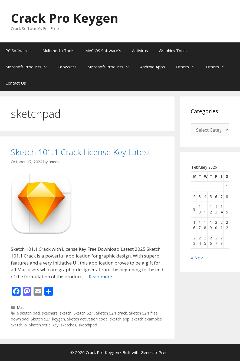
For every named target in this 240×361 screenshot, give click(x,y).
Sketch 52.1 (84, 313)
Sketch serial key (43, 324)
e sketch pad (28, 313)
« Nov (197, 258)
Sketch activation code (87, 319)
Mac (20, 307)
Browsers (67, 66)
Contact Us (15, 83)
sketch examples (147, 319)
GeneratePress (155, 352)
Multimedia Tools (58, 50)
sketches (68, 324)
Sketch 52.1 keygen (48, 319)
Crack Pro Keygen (64, 18)
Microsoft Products (29, 67)
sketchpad (87, 324)
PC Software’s (18, 50)
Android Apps (152, 66)
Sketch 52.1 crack (111, 313)
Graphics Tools (173, 50)
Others (188, 67)
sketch (65, 313)
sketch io (19, 324)
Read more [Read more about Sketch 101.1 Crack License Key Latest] (100, 276)
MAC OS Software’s (103, 50)
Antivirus (140, 50)
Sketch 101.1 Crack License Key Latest (81, 152)
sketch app (120, 319)
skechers (50, 313)
